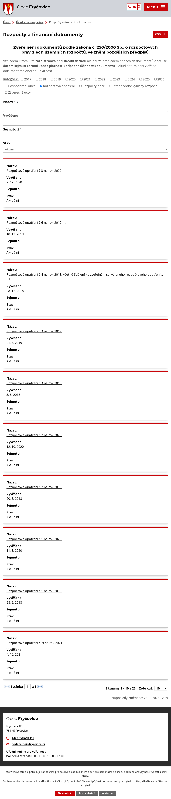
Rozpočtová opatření (59, 89)
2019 (57, 82)
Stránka (17, 690)
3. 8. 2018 (13, 398)
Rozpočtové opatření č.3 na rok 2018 (37, 386)
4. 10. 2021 (14, 657)
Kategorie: (11, 82)
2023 (116, 82)
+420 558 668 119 (23, 741)
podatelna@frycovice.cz (28, 747)
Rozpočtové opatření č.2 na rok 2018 (37, 490)
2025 (146, 82)
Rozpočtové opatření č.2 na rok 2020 (37, 438)
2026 (160, 82)
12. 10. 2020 (15, 450)
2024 (131, 82)
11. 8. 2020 (14, 553)
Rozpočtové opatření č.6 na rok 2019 (37, 226)
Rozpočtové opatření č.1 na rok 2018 (37, 594)
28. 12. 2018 (15, 294)
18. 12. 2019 (15, 237)
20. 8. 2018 (14, 502)
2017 (27, 82)
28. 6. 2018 (14, 605)
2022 (101, 82)
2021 (86, 82)
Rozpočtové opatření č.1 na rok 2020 (37, 542)
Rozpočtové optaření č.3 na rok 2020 (37, 174)
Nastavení (108, 793)
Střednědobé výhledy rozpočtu (135, 89)
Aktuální (12, 203)
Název (9, 105)
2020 (72, 82)
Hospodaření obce (21, 89)
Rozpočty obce (94, 89)
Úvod (7, 25)
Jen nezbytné (87, 793)
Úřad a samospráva (29, 25)
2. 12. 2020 (14, 185)
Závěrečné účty (19, 95)
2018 (42, 82)
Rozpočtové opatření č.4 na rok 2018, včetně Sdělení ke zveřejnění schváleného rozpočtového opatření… (84, 279)
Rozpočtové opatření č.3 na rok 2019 (37, 334)
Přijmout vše (64, 793)
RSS (160, 38)
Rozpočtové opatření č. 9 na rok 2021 (37, 646)
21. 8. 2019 (14, 346)
